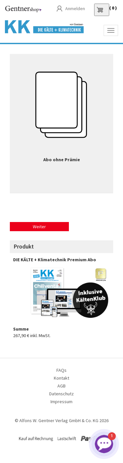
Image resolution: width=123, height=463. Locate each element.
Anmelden (75, 8)
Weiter (39, 227)
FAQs (61, 370)
